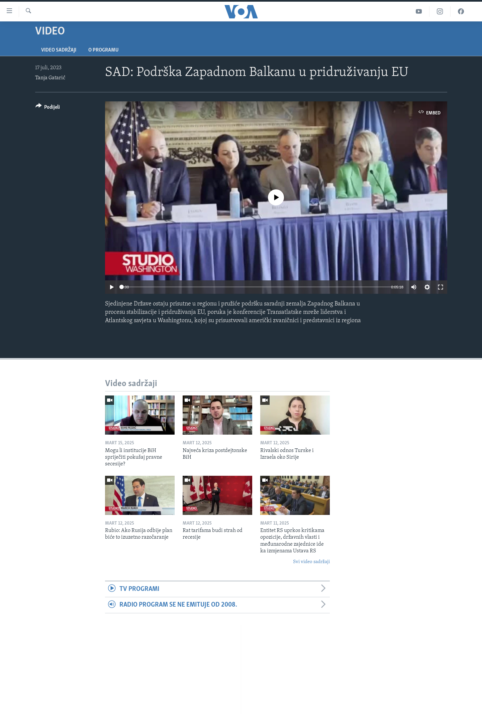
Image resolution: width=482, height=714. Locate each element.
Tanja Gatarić (50, 78)
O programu (103, 50)
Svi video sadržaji (311, 561)
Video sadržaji (58, 50)
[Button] (47, 108)
